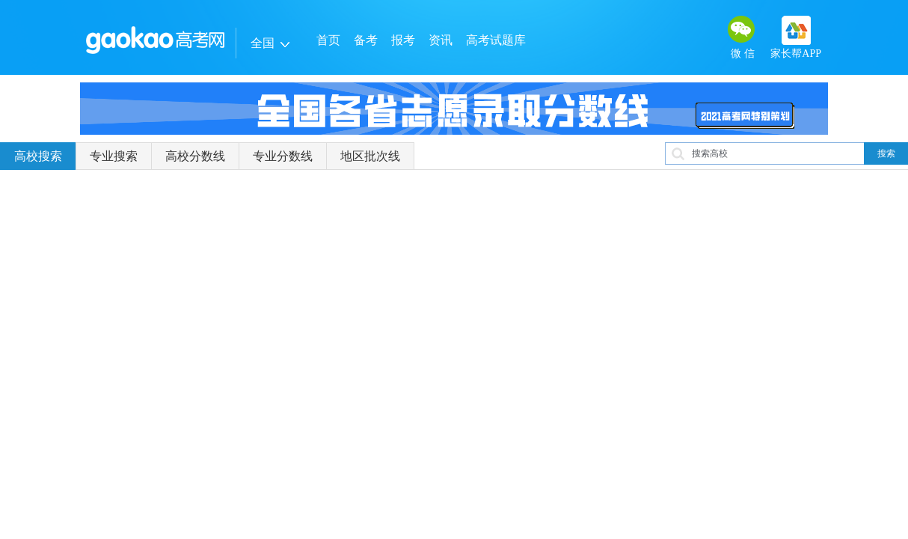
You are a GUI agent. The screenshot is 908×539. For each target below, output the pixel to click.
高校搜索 (38, 156)
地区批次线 (370, 156)
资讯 (441, 40)
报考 (403, 40)
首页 (328, 40)
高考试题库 (496, 40)
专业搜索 (114, 156)
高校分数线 (195, 156)
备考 (366, 40)
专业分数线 (283, 156)
